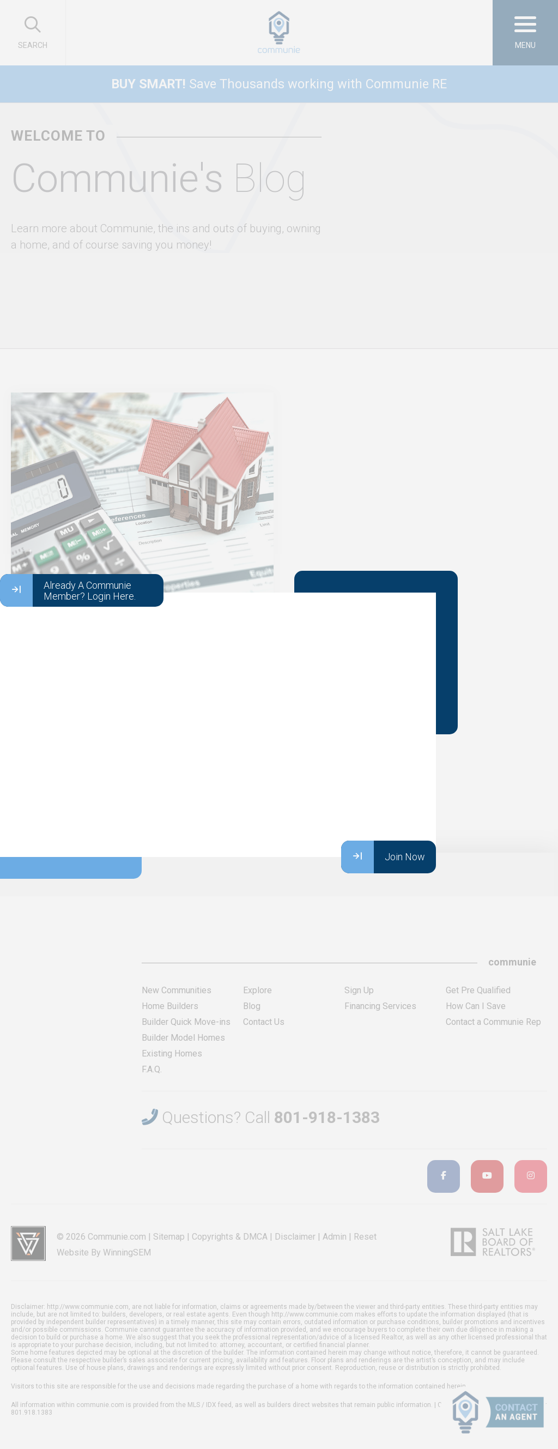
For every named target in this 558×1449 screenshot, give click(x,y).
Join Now (383, 857)
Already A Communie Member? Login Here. (68, 590)
